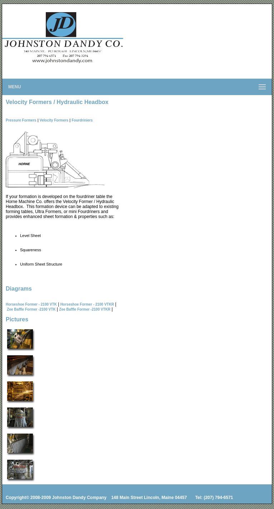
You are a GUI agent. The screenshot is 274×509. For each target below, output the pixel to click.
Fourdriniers (82, 120)
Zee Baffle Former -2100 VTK (31, 309)
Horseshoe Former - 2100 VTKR (87, 304)
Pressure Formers (21, 120)
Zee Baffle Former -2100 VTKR (84, 309)
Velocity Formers (54, 120)
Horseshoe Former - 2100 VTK (31, 304)
